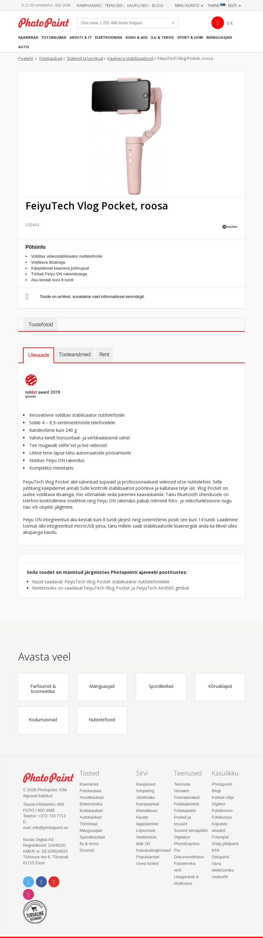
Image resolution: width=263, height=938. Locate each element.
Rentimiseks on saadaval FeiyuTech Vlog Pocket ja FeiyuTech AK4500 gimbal (110, 588)
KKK (216, 850)
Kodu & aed (137, 37)
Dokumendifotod (189, 857)
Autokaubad (90, 817)
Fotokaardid (185, 810)
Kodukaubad (91, 810)
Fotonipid (220, 837)
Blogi (157, 5)
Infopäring (145, 790)
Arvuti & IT (81, 37)
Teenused (114, 5)
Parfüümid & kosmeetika (43, 689)
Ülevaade (38, 354)
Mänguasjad (219, 37)
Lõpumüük (145, 830)
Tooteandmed (75, 354)
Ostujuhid (220, 857)
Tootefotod (40, 324)
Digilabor (182, 837)
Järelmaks (145, 797)
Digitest (218, 804)
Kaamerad (28, 37)
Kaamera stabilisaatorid (130, 58)
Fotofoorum (222, 810)
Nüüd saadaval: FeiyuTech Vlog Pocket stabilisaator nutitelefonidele (101, 582)
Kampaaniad (89, 5)
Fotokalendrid (186, 804)
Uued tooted (147, 863)
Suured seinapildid (191, 830)
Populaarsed (147, 857)
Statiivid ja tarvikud (85, 58)
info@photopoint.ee (50, 827)
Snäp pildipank (225, 843)
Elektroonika (108, 37)
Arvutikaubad (92, 797)
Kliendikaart (147, 810)
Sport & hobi (190, 37)
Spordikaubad (92, 837)
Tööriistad (89, 823)
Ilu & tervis (162, 37)
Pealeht (25, 58)
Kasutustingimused (153, 850)
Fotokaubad (54, 37)
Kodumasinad (43, 720)
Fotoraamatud (186, 797)
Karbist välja (223, 797)
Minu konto (189, 5)
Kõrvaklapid (220, 686)
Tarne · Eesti (224, 5)
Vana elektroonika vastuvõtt (223, 870)
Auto (23, 46)
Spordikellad (161, 686)
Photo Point (52, 778)
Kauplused (137, 5)
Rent (104, 354)
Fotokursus (222, 817)
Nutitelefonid (102, 720)
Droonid (87, 850)
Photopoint (47, 23)
